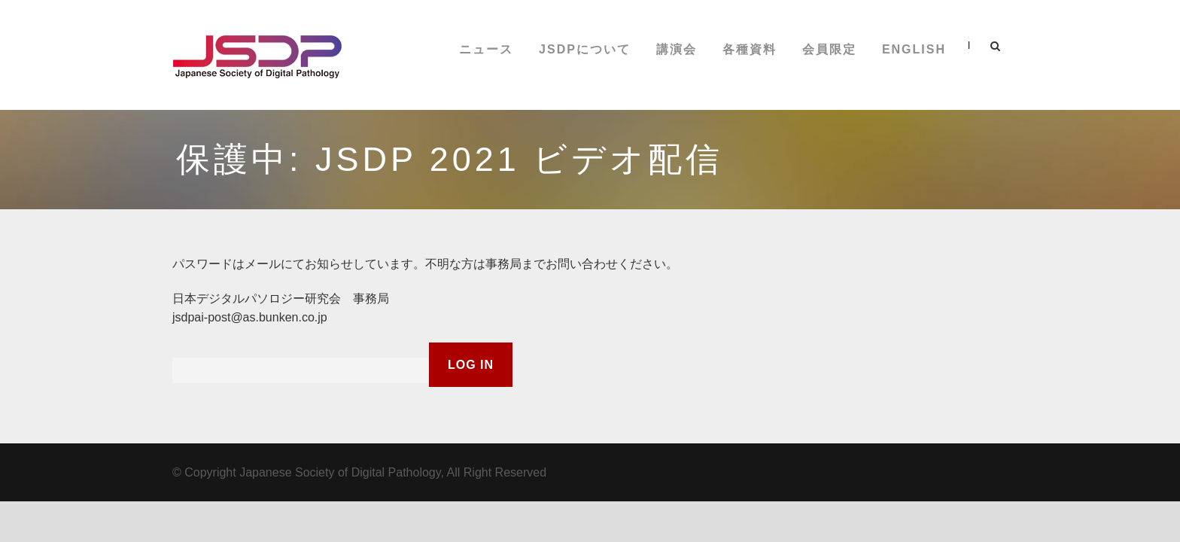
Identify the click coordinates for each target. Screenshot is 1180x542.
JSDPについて (585, 49)
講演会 (676, 49)
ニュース (486, 49)
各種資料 (749, 49)
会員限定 (829, 49)
